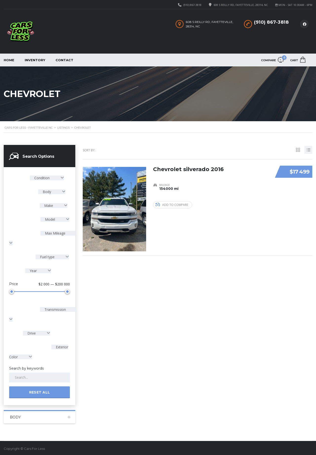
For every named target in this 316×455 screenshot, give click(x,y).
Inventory (35, 60)
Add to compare (171, 205)
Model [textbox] (50, 219)
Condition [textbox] (42, 178)
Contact (64, 60)
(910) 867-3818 (192, 5)
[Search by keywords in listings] (39, 376)
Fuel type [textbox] (47, 257)
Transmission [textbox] (54, 308)
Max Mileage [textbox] (54, 233)
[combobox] (47, 178)
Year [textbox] (33, 270)
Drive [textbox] (31, 332)
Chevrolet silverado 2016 (188, 169)
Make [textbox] (48, 205)
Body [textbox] (47, 191)
